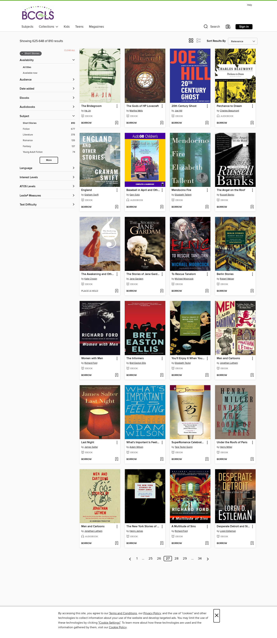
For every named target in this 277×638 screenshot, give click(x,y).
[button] (211, 27)
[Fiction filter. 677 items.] (49, 129)
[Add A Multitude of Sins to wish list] (207, 543)
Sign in (244, 27)
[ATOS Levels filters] (47, 187)
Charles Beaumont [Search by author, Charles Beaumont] (229, 110)
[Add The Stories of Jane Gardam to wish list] (161, 291)
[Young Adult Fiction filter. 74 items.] (49, 152)
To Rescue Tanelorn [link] (184, 274)
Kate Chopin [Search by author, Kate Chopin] (90, 278)
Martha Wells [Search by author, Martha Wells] (136, 110)
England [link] (86, 190)
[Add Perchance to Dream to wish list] (252, 123)
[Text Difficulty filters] (47, 205)
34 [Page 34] (200, 559)
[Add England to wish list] (116, 207)
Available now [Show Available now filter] (30, 73)
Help (249, 5)
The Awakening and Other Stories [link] (98, 274)
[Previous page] (130, 558)
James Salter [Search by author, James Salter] (91, 447)
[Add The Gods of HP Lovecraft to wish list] (161, 123)
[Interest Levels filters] (47, 177)
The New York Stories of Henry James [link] (143, 526)
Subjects (27, 27)
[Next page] (207, 558)
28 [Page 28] (176, 559)
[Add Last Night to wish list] (116, 459)
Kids (67, 27)
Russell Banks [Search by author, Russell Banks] (227, 194)
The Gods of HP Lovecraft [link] (142, 106)
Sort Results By (216, 41)
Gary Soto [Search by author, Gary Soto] (135, 194)
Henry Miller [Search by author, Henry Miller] (226, 447)
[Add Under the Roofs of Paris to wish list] (252, 459)
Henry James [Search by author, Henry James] (136, 531)
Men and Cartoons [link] (228, 358)
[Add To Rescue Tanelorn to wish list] (207, 291)
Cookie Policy (117, 627)
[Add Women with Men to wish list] (116, 375)
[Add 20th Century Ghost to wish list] (207, 123)
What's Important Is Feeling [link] (143, 442)
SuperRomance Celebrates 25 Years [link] (188, 442)
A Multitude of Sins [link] (184, 526)
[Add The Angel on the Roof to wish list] (252, 207)
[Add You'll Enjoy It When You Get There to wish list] (207, 375)
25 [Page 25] (151, 559)
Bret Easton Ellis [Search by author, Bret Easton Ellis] (138, 363)
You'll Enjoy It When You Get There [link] (188, 358)
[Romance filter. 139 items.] (49, 140)
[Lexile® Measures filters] (47, 196)
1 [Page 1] (136, 559)
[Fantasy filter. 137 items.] (49, 146)
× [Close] (216, 615)
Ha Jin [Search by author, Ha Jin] (87, 110)
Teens (79, 27)
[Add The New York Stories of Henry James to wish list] (161, 543)
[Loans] (228, 27)
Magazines (96, 27)
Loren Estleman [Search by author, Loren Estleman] (228, 531)
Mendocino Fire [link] (181, 190)
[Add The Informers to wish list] (161, 375)
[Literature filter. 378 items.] (49, 135)
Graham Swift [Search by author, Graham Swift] (91, 194)
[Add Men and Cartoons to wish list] (252, 375)
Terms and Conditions (123, 613)
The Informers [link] (135, 358)
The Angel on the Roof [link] (231, 190)
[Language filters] (47, 168)
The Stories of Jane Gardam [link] (143, 274)
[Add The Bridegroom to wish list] (116, 123)
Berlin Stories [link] (225, 274)
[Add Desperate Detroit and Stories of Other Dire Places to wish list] (252, 543)
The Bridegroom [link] (91, 106)
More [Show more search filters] (49, 160)
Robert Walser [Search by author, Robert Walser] (227, 278)
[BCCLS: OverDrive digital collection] (38, 13)
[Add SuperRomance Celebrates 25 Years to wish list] (207, 459)
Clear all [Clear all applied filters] (69, 50)
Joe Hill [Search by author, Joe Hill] (178, 110)
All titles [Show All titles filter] (27, 67)
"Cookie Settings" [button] (109, 623)
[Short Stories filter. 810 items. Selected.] (49, 123)
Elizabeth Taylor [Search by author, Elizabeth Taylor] (183, 363)
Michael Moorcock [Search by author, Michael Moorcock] (184, 278)
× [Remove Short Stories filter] (22, 54)
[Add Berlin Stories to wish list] (252, 291)
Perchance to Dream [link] (229, 106)
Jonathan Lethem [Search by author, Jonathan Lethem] (229, 363)
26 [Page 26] (159, 559)
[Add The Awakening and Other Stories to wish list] (116, 291)
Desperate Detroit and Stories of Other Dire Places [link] (233, 526)
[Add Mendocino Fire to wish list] (207, 207)
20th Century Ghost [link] (184, 106)
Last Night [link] (87, 442)
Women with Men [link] (92, 358)
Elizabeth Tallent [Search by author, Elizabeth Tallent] (183, 194)
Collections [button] (48, 27)
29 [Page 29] (185, 559)
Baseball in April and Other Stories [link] (143, 190)
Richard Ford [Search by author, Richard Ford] (90, 363)
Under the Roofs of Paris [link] (232, 442)
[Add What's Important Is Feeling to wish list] (161, 459)
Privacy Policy (152, 613)
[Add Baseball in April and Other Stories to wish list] (161, 207)
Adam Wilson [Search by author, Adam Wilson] (136, 447)
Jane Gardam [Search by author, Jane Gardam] (136, 278)
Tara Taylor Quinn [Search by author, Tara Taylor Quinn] (184, 447)
